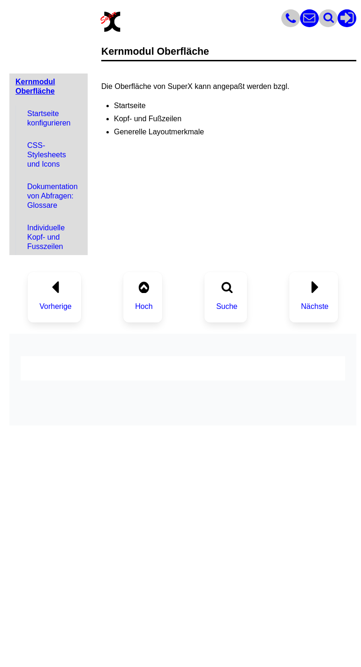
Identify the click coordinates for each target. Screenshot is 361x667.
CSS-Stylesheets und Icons (46, 154)
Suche (226, 306)
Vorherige (55, 306)
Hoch (143, 306)
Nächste (315, 306)
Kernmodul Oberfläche (35, 86)
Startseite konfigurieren (49, 118)
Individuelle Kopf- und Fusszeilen (46, 237)
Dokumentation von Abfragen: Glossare (52, 196)
